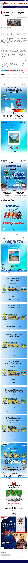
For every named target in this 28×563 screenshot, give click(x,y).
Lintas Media (2, 562)
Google (27, 562)
